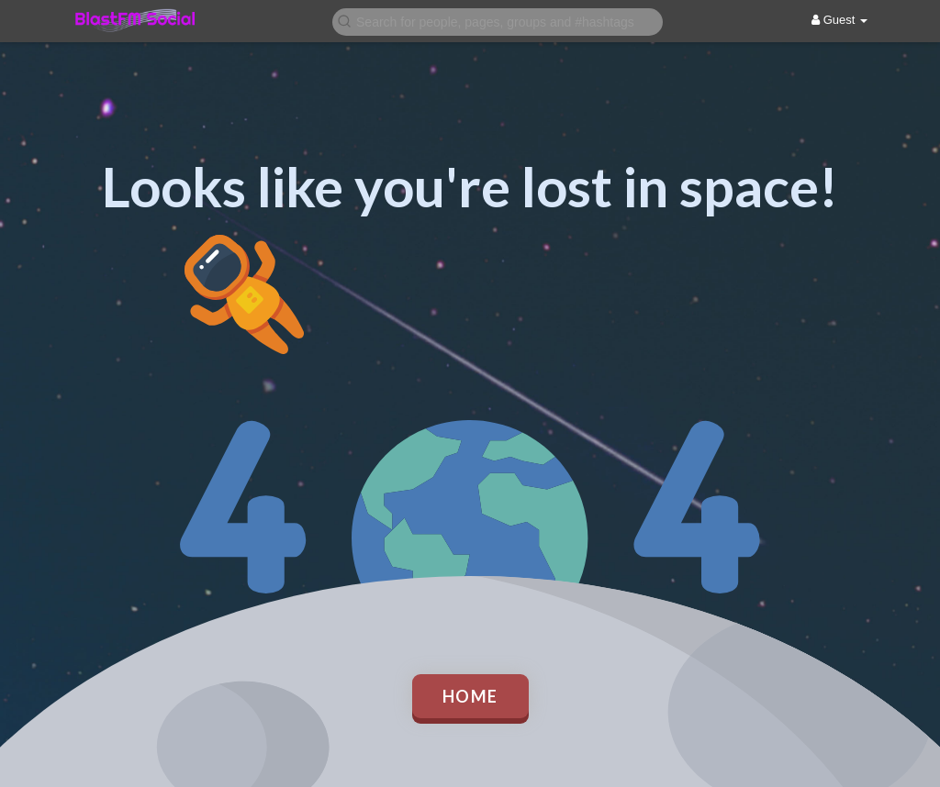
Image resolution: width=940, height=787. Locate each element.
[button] (497, 21)
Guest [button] (839, 20)
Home (470, 696)
